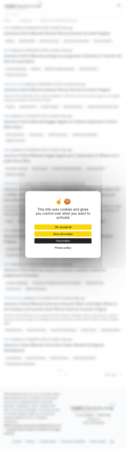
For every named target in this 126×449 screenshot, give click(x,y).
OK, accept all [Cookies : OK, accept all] (63, 227)
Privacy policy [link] (63, 247)
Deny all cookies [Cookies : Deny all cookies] (63, 234)
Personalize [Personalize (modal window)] (63, 240)
